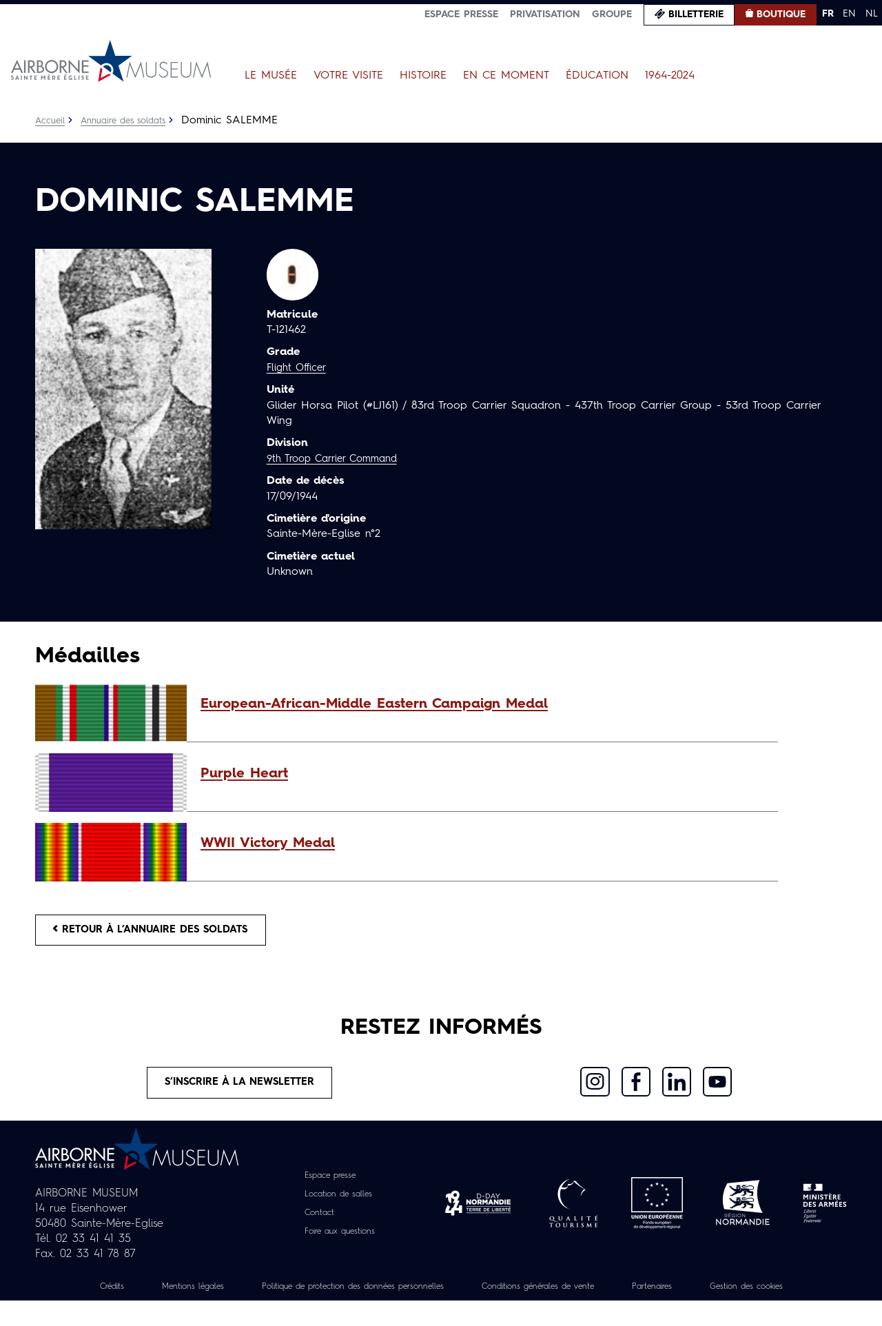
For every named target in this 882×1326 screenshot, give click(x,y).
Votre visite (348, 75)
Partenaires (750, 1296)
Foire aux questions (340, 1241)
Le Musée (271, 75)
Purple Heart (244, 774)
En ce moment (506, 75)
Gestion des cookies (441, 1311)
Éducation (597, 75)
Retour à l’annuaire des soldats (163, 932)
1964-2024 (670, 75)
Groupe (612, 14)
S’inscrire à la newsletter (240, 1090)
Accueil (51, 120)
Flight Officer (299, 368)
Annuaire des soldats (131, 120)
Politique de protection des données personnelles (400, 1296)
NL (871, 14)
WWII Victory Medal (268, 843)
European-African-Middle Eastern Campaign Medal (374, 704)
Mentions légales (214, 1296)
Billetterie (696, 14)
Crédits (122, 1296)
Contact (314, 1222)
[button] (482, 704)
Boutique (781, 14)
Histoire (423, 75)
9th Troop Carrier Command (339, 459)
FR (828, 14)
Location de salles (338, 1204)
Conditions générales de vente (618, 1296)
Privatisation (545, 14)
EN (849, 14)
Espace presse (461, 14)
